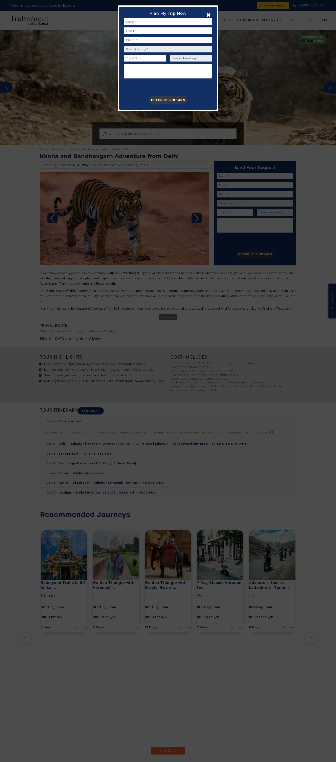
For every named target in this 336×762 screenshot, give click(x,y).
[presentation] (154, 88)
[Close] (208, 14)
